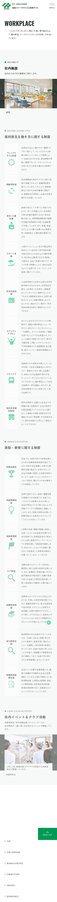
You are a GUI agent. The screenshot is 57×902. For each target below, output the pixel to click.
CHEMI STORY (12, 874)
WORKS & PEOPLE (14, 863)
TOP (8, 841)
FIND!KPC (10, 885)
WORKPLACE (12, 896)
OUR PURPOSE (12, 852)
